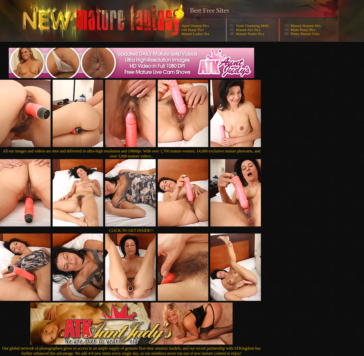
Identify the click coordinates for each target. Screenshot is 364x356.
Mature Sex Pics (248, 30)
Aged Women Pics (195, 26)
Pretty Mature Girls (305, 34)
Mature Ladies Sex (195, 34)
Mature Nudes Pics (250, 34)
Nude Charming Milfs (252, 26)
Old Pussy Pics (192, 30)
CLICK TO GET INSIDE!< (131, 230)
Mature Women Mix (306, 26)
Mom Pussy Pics (303, 30)
